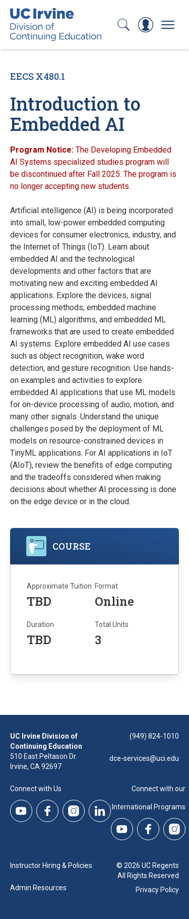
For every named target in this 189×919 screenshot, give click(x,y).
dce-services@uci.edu (144, 758)
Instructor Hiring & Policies (51, 865)
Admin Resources (38, 888)
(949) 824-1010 (154, 736)
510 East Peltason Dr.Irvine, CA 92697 (43, 761)
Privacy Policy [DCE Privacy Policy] (157, 890)
